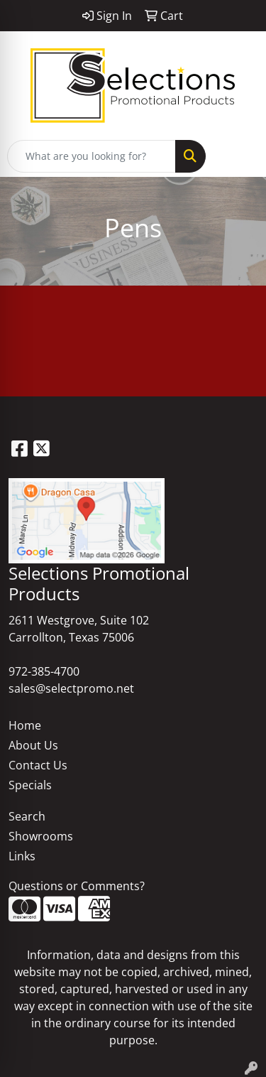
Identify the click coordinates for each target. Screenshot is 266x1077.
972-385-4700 (44, 671)
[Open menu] (237, 156)
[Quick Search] (91, 156)
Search (27, 816)
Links (22, 856)
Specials (30, 785)
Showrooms (41, 836)
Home (25, 725)
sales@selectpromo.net (71, 688)
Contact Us (38, 765)
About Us (33, 745)
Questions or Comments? (77, 886)
